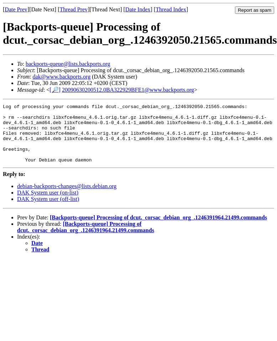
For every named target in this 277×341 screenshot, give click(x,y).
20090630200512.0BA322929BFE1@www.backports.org (128, 90)
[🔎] (55, 90)
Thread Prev (73, 9)
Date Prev (16, 9)
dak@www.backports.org (61, 77)
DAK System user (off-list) (48, 211)
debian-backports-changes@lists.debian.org (66, 198)
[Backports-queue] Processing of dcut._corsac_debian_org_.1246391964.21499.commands (158, 229)
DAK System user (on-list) (47, 204)
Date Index (138, 9)
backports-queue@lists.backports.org (68, 64)
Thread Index (171, 9)
